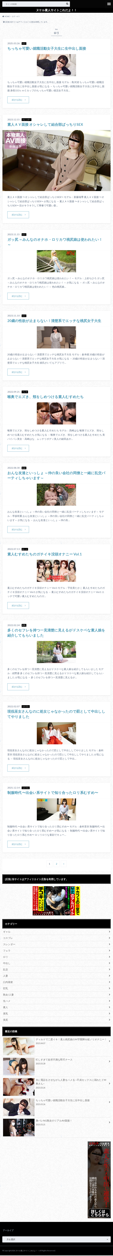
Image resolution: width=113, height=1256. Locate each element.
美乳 (5, 1014)
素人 (5, 1007)
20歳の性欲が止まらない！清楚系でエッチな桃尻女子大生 (56, 320)
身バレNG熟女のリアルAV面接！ (55, 1123)
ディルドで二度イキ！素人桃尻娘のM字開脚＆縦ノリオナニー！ (55, 1042)
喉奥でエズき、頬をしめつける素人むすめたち (47, 397)
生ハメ (6, 1001)
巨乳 (5, 988)
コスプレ (8, 938)
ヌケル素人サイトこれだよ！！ (56, 10)
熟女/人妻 (8, 995)
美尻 (5, 1020)
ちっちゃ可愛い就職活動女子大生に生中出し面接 (48, 48)
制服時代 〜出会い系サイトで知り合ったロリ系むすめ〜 (54, 793)
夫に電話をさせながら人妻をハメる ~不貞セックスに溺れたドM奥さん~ (55, 1085)
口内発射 (8, 982)
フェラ (6, 951)
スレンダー (9, 944)
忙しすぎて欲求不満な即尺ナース (55, 1062)
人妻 (5, 976)
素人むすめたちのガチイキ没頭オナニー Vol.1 (46, 554)
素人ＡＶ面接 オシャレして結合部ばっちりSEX (46, 124)
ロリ (5, 957)
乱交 (5, 970)
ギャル (6, 932)
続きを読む (17, 99)
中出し (6, 963)
